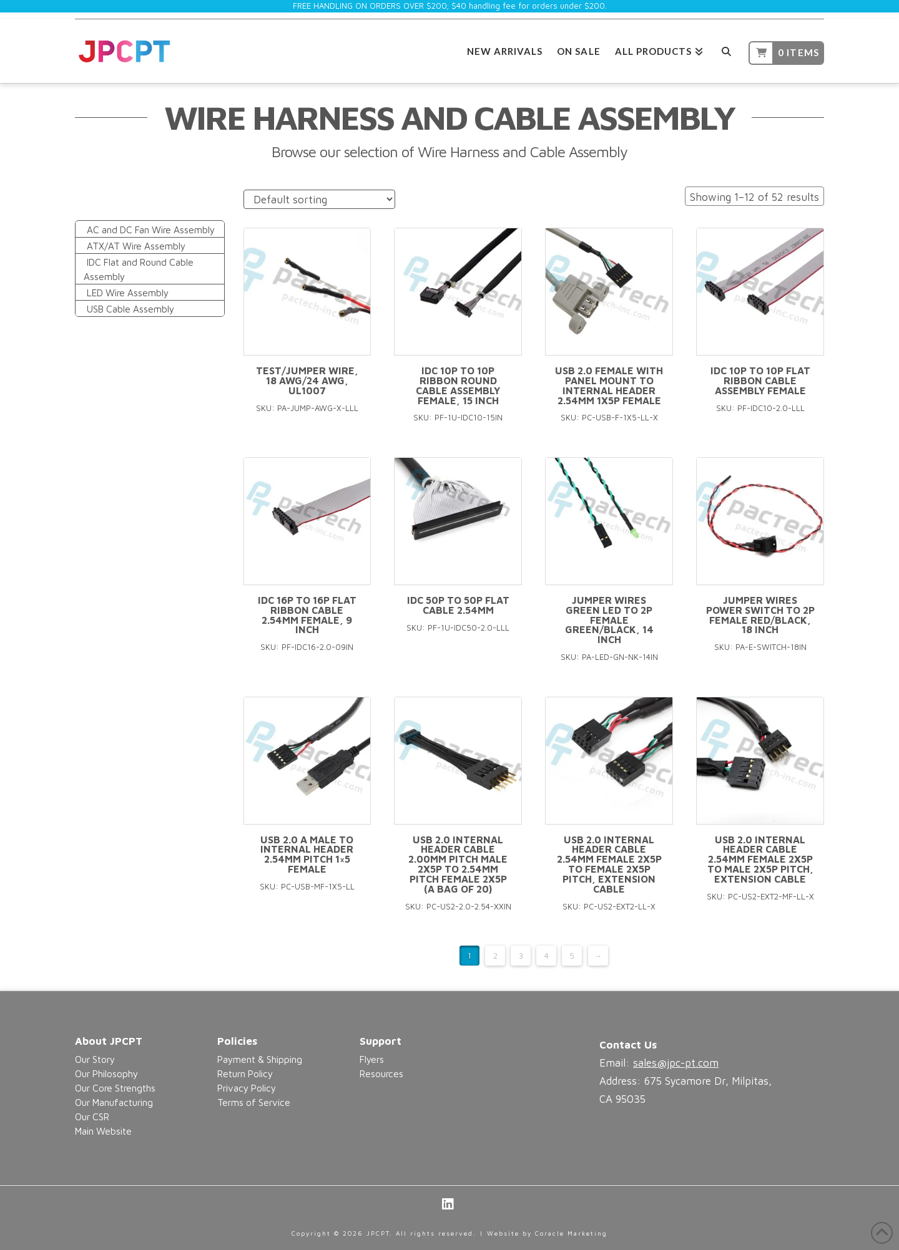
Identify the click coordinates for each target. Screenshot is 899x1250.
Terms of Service (253, 1102)
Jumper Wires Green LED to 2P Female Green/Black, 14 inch (609, 619)
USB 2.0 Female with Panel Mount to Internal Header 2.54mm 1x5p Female (609, 385)
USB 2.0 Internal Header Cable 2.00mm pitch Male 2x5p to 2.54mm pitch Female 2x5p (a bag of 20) (458, 864)
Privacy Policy (246, 1087)
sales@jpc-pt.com (676, 1063)
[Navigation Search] (725, 49)
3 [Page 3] (521, 956)
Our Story (95, 1059)
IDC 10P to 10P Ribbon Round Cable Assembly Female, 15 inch (458, 385)
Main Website (103, 1130)
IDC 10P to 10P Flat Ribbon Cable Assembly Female (760, 380)
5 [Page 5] (571, 956)
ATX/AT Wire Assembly (136, 245)
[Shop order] (319, 199)
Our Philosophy (106, 1073)
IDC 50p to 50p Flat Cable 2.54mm (458, 605)
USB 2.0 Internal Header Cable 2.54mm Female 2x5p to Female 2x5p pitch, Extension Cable (609, 864)
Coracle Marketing (571, 1233)
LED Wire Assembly (128, 292)
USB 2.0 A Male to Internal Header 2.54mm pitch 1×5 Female (306, 854)
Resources (381, 1073)
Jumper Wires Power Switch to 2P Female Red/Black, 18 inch (760, 614)
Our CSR (92, 1116)
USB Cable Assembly (130, 308)
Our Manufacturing (114, 1102)
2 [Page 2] (495, 956)
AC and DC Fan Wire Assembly (151, 229)
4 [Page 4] (546, 956)
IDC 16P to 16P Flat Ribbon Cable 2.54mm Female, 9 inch (307, 614)
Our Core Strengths (115, 1087)
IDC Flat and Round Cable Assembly (139, 269)
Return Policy (245, 1073)
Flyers (372, 1059)
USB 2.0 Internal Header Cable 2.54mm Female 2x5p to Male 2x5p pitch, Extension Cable (760, 859)
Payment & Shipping (259, 1059)
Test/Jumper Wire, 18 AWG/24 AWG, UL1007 (307, 380)
